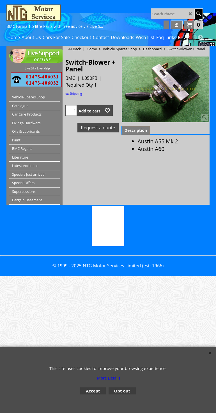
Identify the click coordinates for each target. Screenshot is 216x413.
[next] (200, 37)
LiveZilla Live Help (37, 68)
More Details (108, 378)
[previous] (194, 37)
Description (136, 130)
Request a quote (98, 128)
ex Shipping (73, 93)
